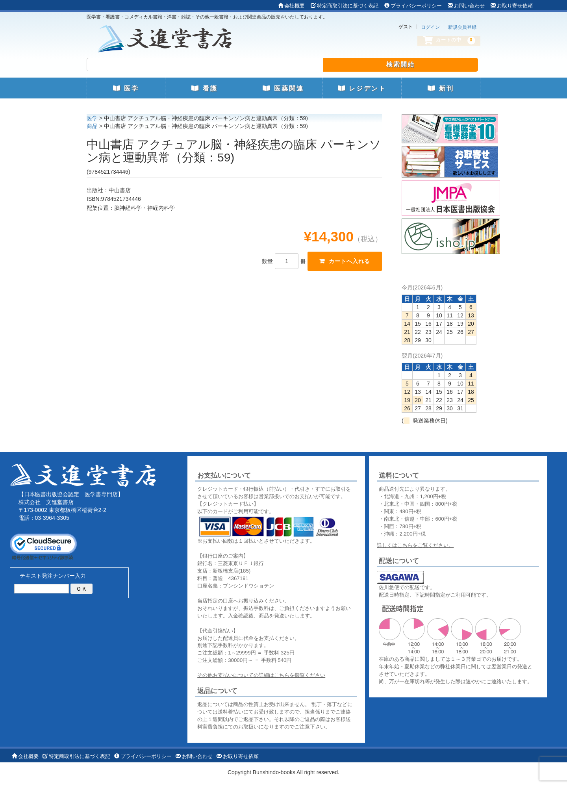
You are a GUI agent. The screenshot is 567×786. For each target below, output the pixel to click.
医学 (126, 88)
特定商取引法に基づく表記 (344, 6)
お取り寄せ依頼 (512, 6)
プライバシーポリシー (413, 6)
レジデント (362, 88)
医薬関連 (283, 88)
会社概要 (291, 6)
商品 (92, 126)
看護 (204, 88)
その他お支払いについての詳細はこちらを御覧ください (261, 675)
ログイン (430, 27)
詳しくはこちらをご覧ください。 (415, 545)
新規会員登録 (462, 27)
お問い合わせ (466, 6)
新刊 (441, 88)
